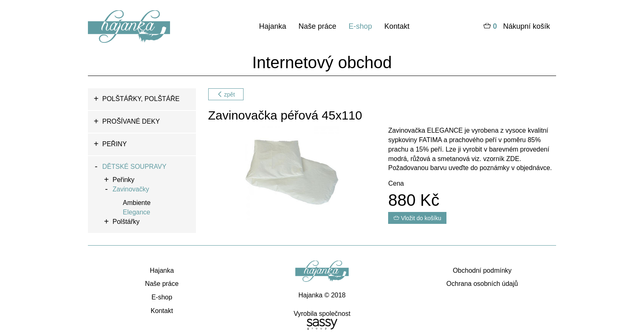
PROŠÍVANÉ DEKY (131, 121)
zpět (226, 94)
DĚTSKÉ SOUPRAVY (134, 166)
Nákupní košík (516, 26)
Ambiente (137, 202)
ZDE (511, 158)
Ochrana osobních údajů (482, 283)
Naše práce (317, 26)
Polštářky (126, 221)
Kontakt (396, 26)
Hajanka (272, 26)
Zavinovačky (131, 189)
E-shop (360, 26)
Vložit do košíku (417, 218)
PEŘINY (114, 143)
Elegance (136, 212)
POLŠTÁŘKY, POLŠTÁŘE (140, 98)
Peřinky (123, 179)
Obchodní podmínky (482, 270)
